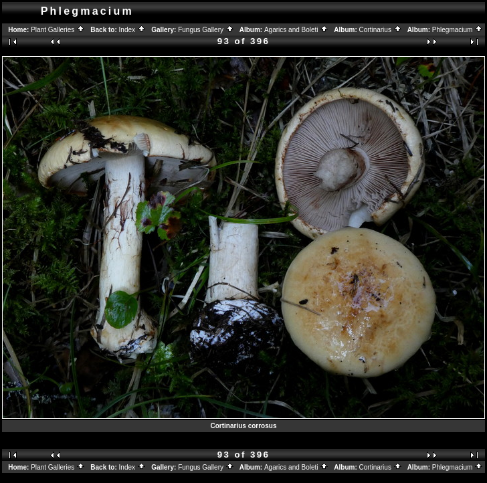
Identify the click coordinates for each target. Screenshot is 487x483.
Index (132, 29)
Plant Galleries (58, 29)
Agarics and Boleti (296, 29)
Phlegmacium (457, 29)
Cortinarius (380, 29)
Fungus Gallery (206, 29)
